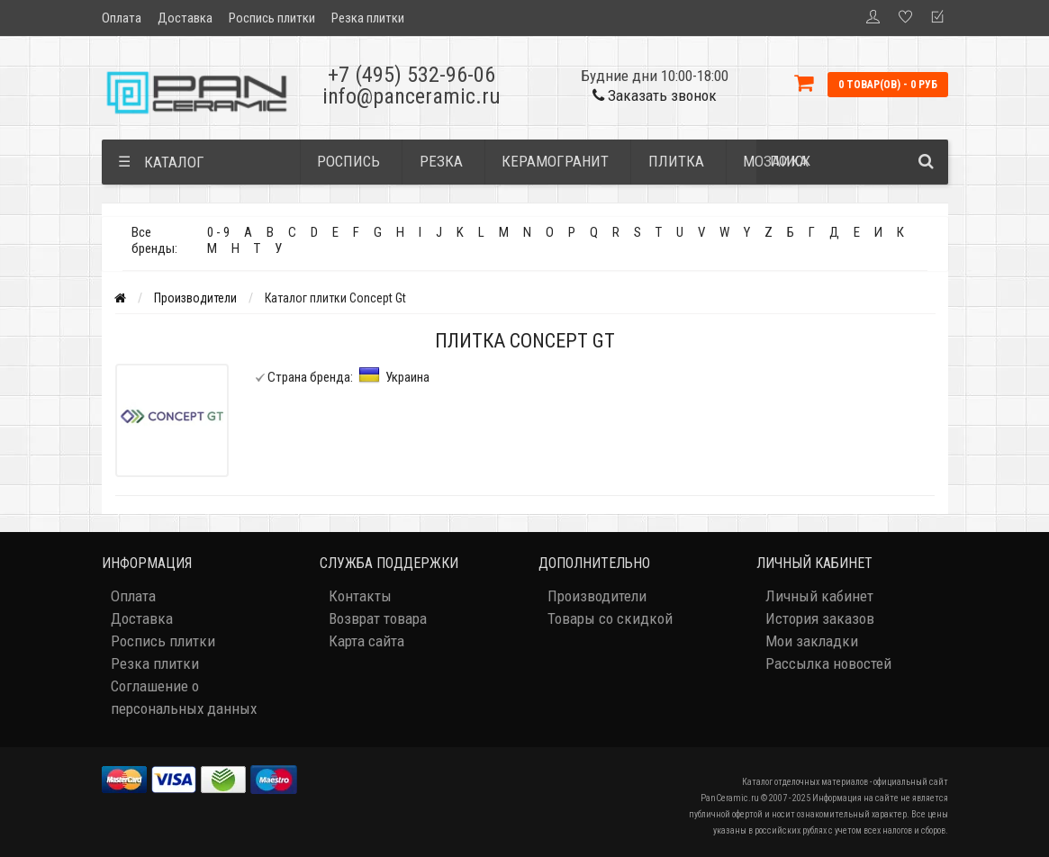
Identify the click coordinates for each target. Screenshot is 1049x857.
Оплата (121, 18)
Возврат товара (378, 618)
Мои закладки (811, 641)
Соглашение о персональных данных (184, 697)
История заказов (819, 618)
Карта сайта (366, 641)
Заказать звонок (654, 95)
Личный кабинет (819, 596)
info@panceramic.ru (411, 96)
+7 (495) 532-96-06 (411, 74)
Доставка (185, 18)
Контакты (360, 596)
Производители (195, 298)
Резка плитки (367, 18)
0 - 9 (218, 232)
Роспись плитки (272, 18)
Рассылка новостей (828, 663)
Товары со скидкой (610, 618)
